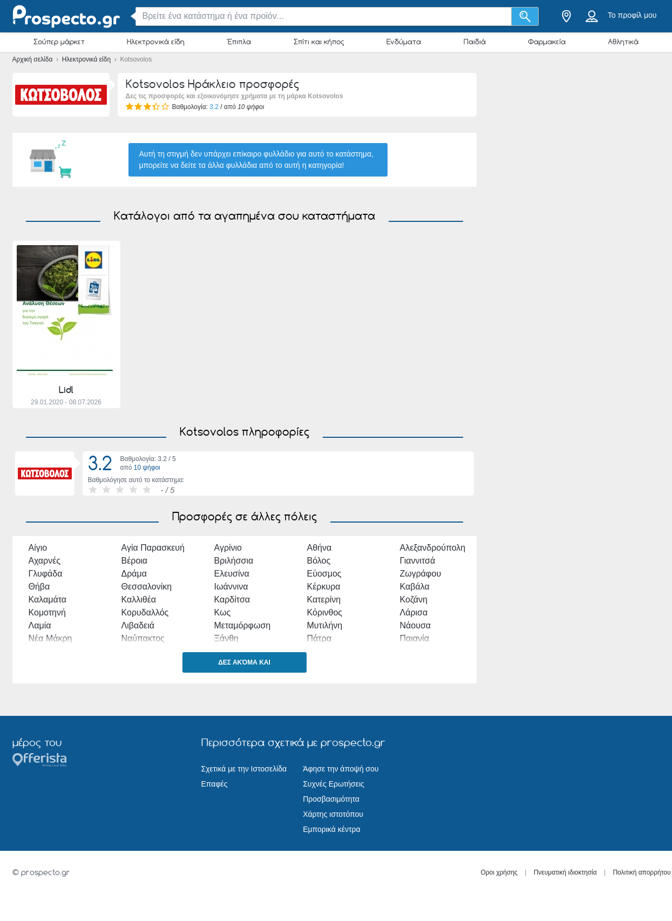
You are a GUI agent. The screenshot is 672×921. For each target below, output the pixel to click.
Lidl (66, 389)
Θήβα (39, 586)
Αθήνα (319, 547)
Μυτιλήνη (325, 625)
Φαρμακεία (547, 41)
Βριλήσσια (234, 560)
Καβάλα (415, 586)
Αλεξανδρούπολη (433, 547)
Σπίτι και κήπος (319, 41)
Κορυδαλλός (145, 612)
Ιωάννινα (231, 586)
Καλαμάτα (48, 599)
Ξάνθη (226, 638)
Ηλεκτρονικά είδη (156, 41)
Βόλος (319, 560)
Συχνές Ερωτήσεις (333, 784)
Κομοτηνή (47, 612)
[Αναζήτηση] (525, 16)
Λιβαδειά (138, 625)
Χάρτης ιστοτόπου (333, 814)
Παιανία (414, 638)
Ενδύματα (403, 41)
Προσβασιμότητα (331, 799)
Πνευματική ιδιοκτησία (565, 872)
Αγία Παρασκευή (153, 547)
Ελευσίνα (231, 573)
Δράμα (134, 573)
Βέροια (134, 560)
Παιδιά (475, 41)
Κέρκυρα (324, 586)
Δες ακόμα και (244, 662)
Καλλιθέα (139, 599)
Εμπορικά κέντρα (331, 829)
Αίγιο (38, 547)
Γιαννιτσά (418, 560)
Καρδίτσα (232, 599)
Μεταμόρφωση (242, 625)
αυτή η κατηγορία (313, 165)
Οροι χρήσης (499, 872)
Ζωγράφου (421, 573)
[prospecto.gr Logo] (66, 16)
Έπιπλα (239, 41)
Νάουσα (415, 625)
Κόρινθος (325, 612)
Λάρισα (414, 612)
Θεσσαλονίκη (146, 586)
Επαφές (214, 784)
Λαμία (40, 625)
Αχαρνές (45, 560)
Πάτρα (319, 638)
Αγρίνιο (228, 547)
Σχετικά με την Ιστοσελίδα (244, 768)
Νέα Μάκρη (50, 638)
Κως (222, 612)
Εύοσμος (324, 573)
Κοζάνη (414, 599)
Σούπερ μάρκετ (59, 41)
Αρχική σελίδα (33, 59)
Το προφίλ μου (632, 15)
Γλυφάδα (46, 573)
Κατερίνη (324, 599)
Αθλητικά (623, 41)
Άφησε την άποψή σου (340, 768)
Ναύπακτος (143, 638)
